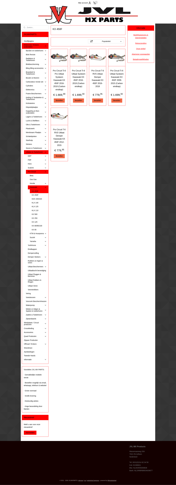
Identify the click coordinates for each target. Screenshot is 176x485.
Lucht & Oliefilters (36, 121)
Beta (31, 176)
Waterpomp (36, 305)
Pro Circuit (37, 172)
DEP (37, 156)
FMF (37, 160)
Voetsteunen (36, 297)
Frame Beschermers (36, 94)
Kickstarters (36, 103)
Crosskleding (35, 328)
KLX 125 (35, 206)
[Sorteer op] (105, 41)
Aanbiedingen (29, 352)
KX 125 (34, 222)
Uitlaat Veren (33, 286)
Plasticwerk (36, 129)
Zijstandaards (36, 319)
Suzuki (38, 237)
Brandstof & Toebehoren (36, 73)
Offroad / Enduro (35, 344)
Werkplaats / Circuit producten (35, 323)
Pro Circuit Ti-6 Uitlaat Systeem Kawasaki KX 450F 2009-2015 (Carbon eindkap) (117, 78)
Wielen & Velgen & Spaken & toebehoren (36, 310)
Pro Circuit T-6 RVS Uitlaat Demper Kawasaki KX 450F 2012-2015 (59, 137)
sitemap (80, 480)
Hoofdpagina (29, 41)
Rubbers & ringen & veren (35, 262)
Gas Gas (33, 179)
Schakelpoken (36, 136)
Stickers (36, 144)
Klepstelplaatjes (36, 107)
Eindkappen (32, 249)
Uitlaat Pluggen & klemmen (34, 275)
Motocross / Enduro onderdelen (35, 46)
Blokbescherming (36, 64)
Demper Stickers (37, 257)
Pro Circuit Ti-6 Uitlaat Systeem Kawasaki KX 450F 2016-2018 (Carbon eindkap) (78, 78)
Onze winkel (140, 49)
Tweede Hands (29, 356)
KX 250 (34, 218)
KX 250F (35, 195)
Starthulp (36, 140)
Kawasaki (38, 187)
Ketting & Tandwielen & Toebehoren (36, 98)
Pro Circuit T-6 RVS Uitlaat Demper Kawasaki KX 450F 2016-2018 (97, 78)
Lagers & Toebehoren (36, 117)
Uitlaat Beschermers (37, 267)
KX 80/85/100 (37, 226)
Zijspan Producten (31, 340)
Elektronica (36, 90)
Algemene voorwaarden (141, 54)
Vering (28, 293)
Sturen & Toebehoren (36, 148)
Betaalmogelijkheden (141, 59)
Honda (38, 183)
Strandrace (28, 348)
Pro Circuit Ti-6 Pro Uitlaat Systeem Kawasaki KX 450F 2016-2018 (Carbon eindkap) (59, 80)
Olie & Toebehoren (36, 125)
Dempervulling (33, 253)
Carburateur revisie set (36, 82)
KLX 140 (35, 203)
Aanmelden (30, 433)
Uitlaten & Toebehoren (36, 152)
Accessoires (35, 332)
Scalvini (37, 168)
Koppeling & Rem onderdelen (36, 112)
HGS (37, 164)
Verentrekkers (33, 290)
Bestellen (59, 100)
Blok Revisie (36, 55)
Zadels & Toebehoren (36, 315)
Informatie (35, 360)
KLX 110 (35, 210)
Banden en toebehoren (36, 51)
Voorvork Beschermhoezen (36, 301)
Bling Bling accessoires (36, 68)
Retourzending (140, 43)
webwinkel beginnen (93, 480)
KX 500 (34, 214)
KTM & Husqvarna (38, 234)
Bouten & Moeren (36, 78)
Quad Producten (35, 336)
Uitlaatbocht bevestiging (37, 271)
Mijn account (84, 2)
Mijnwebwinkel (112, 480)
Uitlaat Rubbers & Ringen (34, 281)
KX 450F (35, 191)
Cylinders (36, 86)
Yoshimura (37, 245)
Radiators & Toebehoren (36, 59)
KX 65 (34, 230)
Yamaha (38, 241)
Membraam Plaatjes (36, 132)
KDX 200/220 (37, 199)
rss (85, 480)
